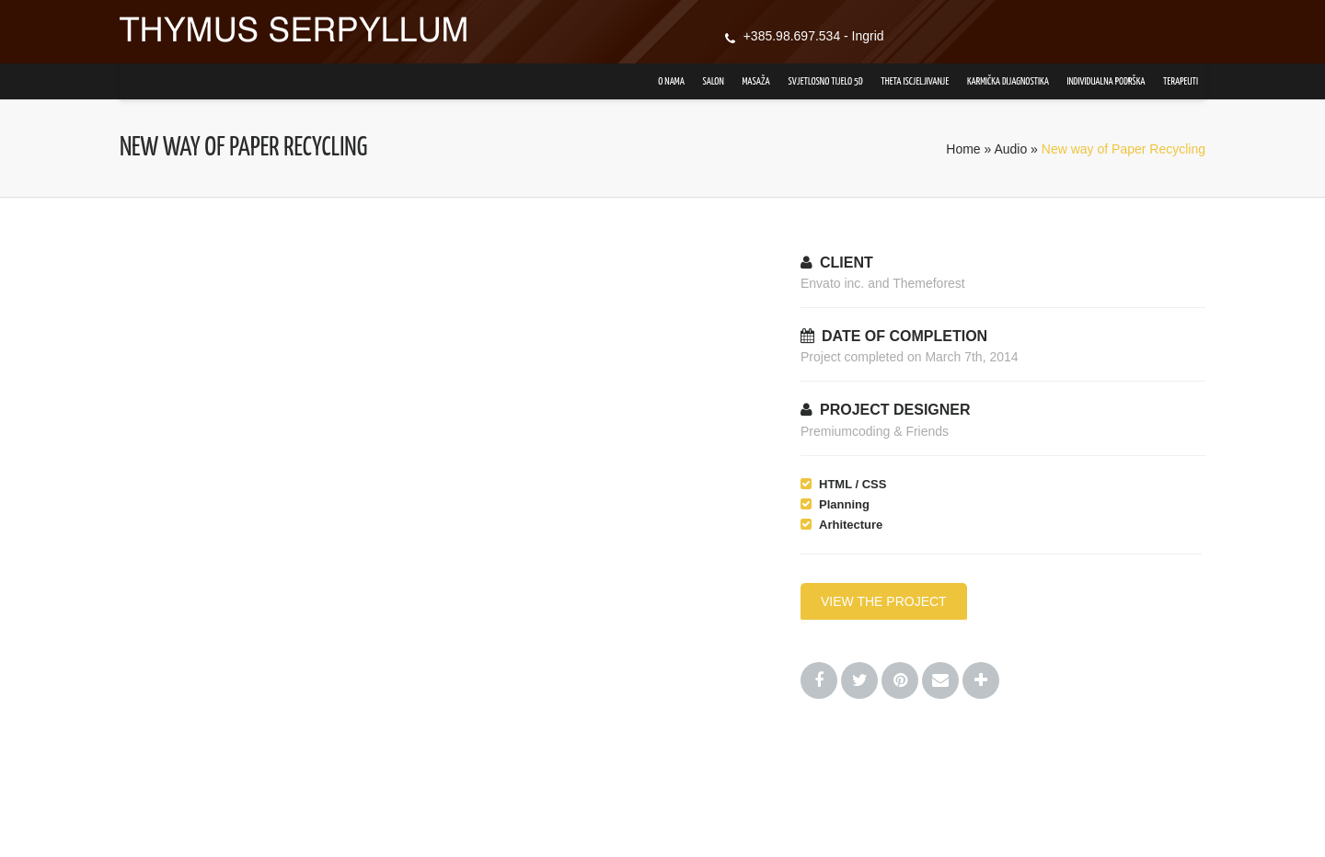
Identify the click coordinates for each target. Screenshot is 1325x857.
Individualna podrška (1106, 81)
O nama (671, 81)
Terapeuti (1180, 81)
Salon (713, 81)
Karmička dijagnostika (1008, 81)
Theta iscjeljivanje (915, 81)
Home (963, 149)
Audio (1010, 149)
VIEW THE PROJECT (884, 601)
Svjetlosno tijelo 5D (825, 81)
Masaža (755, 81)
